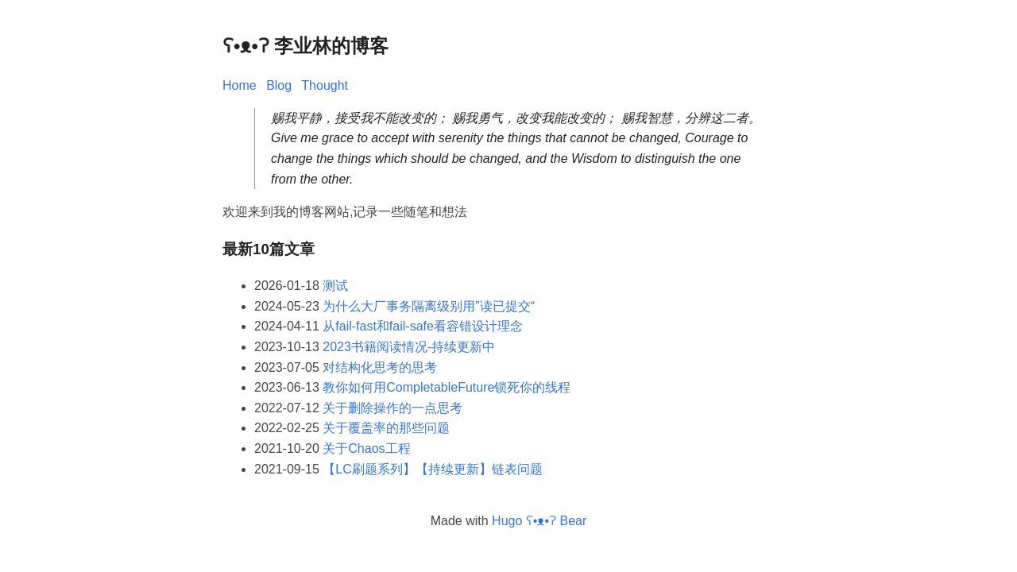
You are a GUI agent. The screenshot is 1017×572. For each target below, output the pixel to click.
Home (239, 85)
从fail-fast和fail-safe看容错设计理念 (423, 326)
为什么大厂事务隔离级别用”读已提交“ (429, 306)
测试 (335, 285)
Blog (279, 85)
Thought (324, 85)
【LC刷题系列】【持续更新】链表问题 (432, 469)
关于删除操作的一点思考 (392, 408)
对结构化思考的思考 (380, 367)
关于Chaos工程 (366, 448)
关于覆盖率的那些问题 (386, 428)
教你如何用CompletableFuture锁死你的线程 (446, 387)
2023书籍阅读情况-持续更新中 (409, 347)
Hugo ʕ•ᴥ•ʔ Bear (539, 521)
